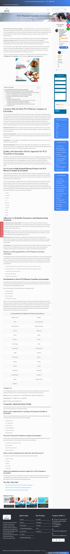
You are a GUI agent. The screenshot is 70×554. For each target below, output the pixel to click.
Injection (38, 531)
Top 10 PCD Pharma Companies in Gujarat (61, 157)
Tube (57, 136)
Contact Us (9, 97)
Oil (56, 129)
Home (18, 18)
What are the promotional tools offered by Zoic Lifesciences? (19, 102)
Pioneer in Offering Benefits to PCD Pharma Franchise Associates (19, 95)
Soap (57, 132)
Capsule (57, 125)
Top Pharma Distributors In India (60, 180)
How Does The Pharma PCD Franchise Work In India (61, 202)
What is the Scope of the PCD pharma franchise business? (18, 487)
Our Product (22, 525)
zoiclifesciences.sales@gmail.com (59, 531)
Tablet (57, 123)
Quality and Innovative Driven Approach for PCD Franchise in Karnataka (19, 91)
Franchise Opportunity (59, 207)
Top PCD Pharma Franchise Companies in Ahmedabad (61, 152)
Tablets (38, 519)
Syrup (57, 127)
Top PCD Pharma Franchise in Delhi (60, 168)
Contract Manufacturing (25, 528)
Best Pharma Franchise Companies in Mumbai (61, 163)
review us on (63, 47)
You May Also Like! (10, 105)
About (21, 522)
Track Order (22, 531)
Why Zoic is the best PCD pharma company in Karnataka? (19, 101)
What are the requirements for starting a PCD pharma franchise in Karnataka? (22, 100)
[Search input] (58, 10)
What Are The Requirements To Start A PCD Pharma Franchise (61, 195)
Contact (21, 534)
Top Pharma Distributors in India (60, 147)
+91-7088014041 (50, 1)
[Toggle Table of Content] (37, 87)
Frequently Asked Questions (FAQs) (13, 99)
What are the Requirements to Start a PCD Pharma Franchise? (19, 485)
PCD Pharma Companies (28, 18)
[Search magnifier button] (65, 10)
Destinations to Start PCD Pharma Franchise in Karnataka (17, 96)
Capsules (38, 522)
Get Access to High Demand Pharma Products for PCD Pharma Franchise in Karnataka (23, 92)
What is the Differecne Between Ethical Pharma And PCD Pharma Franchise (61, 186)
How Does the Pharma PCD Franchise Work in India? (17, 490)
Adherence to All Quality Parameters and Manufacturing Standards (19, 93)
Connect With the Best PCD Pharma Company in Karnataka (16, 89)
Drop (57, 134)
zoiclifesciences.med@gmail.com (11, 4)
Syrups (38, 525)
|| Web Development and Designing (31, 550)
